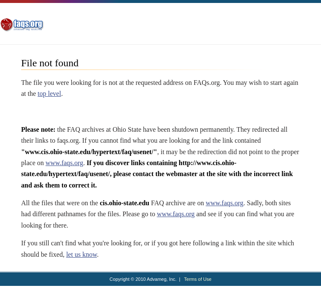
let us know (81, 254)
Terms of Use (198, 279)
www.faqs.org (64, 162)
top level (49, 93)
